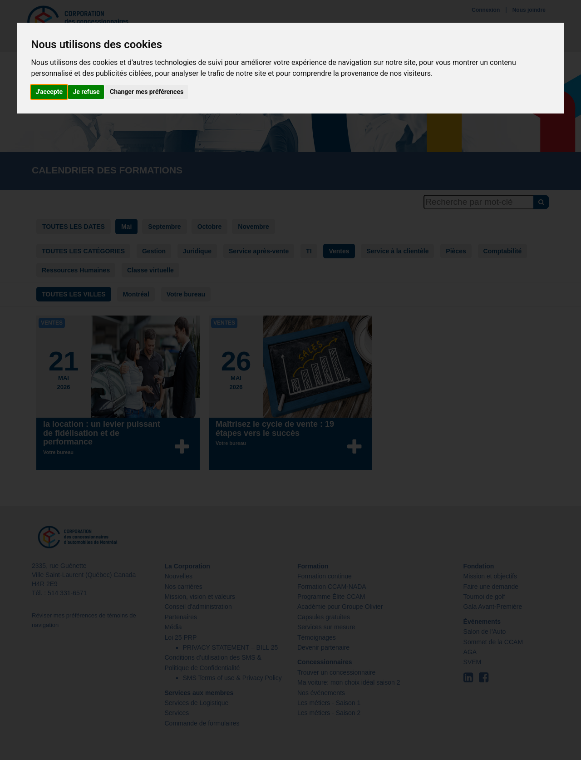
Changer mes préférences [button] (146, 91)
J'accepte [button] (49, 91)
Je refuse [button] (86, 91)
